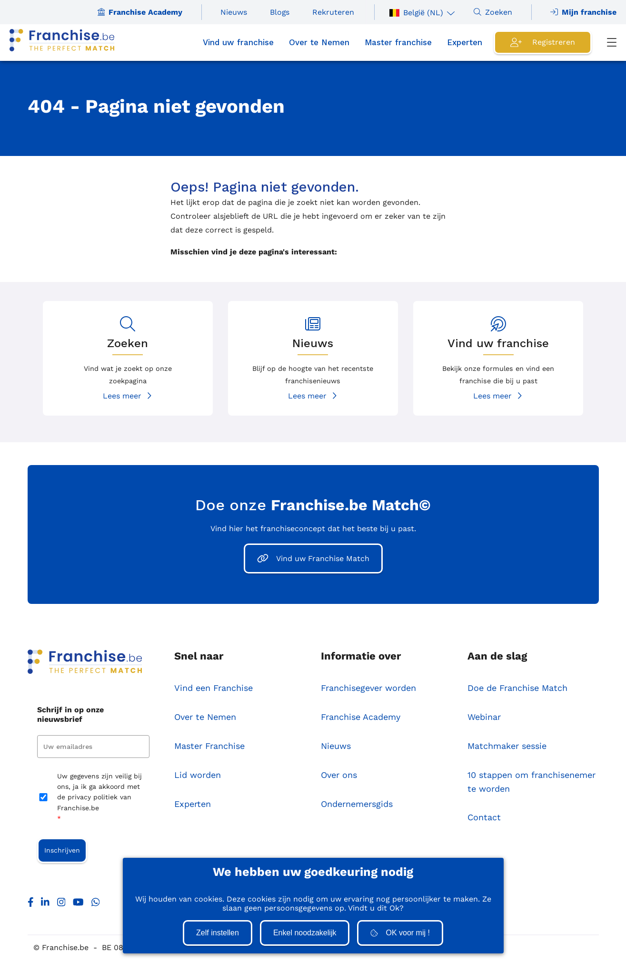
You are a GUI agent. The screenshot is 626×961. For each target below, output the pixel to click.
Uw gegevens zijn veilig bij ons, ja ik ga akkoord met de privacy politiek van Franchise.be (99, 799)
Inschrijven (62, 851)
